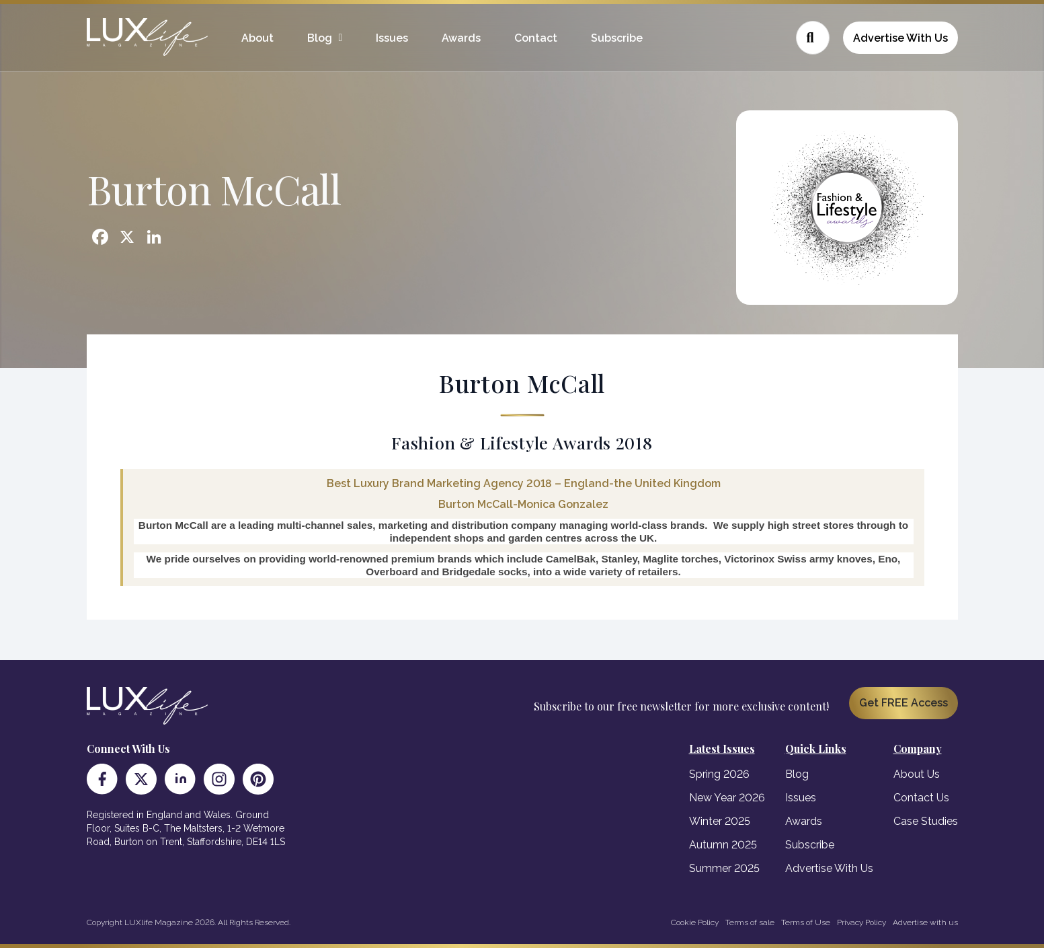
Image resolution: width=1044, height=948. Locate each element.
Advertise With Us (900, 38)
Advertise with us (925, 922)
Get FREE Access (903, 702)
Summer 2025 (724, 868)
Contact (535, 38)
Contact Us (921, 797)
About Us (916, 774)
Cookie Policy (695, 922)
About (257, 38)
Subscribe (617, 38)
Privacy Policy (861, 922)
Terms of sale (749, 922)
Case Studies (925, 821)
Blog (319, 38)
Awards (461, 38)
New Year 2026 (727, 797)
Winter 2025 (719, 821)
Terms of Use (805, 922)
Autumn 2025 (723, 844)
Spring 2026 (719, 774)
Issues (392, 38)
